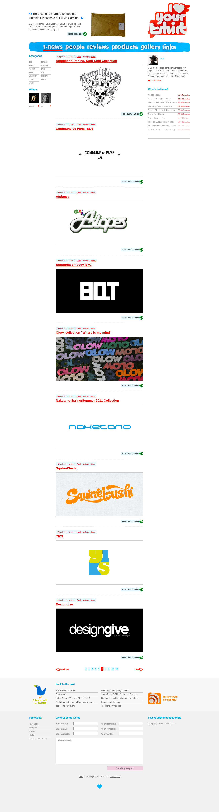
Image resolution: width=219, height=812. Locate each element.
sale (31, 72)
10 (112, 669)
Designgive (64, 604)
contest (44, 62)
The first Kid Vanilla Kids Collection (163, 102)
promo (44, 69)
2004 (81, 777)
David (31, 106)
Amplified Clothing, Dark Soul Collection (86, 61)
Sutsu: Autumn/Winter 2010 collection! (73, 698)
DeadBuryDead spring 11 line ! (115, 690)
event (31, 65)
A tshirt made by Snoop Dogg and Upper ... (75, 702)
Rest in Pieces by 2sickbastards (162, 110)
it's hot (32, 69)
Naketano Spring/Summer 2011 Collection (87, 400)
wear (93, 124)
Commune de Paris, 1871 (75, 128)
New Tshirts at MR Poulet (159, 99)
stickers (44, 76)
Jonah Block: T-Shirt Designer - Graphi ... (119, 694)
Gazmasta (156, 80)
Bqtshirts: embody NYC (74, 264)
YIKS (59, 536)
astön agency (115, 777)
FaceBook (33, 724)
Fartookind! (61, 694)
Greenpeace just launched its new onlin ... (120, 698)
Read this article (75, 34)
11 (117, 669)
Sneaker (33, 76)
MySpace (33, 727)
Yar (42, 106)
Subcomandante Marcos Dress (162, 126)
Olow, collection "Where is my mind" (83, 332)
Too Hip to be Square (65, 706)
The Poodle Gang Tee (66, 690)
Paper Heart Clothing (110, 702)
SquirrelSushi (66, 468)
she (42, 72)
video (93, 260)
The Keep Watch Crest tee (160, 106)
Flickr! (32, 735)
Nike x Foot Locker (156, 118)
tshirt (93, 56)
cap (30, 62)
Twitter (32, 731)
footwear (45, 65)
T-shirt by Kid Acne (156, 114)
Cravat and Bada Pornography (161, 129)
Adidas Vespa (154, 95)
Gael (79, 56)
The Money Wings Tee (111, 706)
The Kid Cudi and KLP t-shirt (161, 122)
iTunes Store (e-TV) (38, 739)
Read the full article (130, 114)
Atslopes (62, 196)
